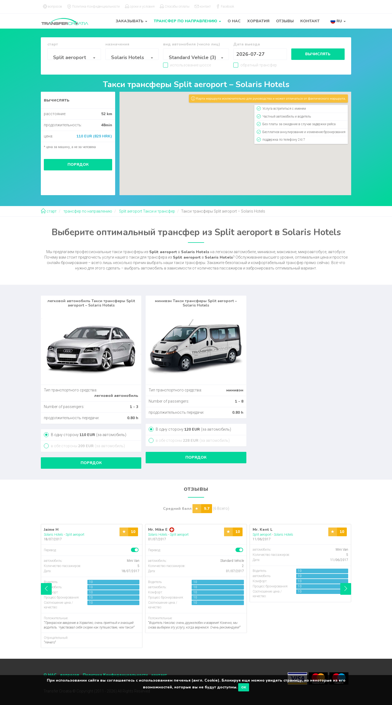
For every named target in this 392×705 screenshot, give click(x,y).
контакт (310, 21)
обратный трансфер (255, 65)
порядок (78, 164)
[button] (338, 21)
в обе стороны (87, 446)
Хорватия (258, 21)
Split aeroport (75, 535)
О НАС (234, 21)
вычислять (317, 54)
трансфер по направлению (87, 211)
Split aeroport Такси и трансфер (146, 211)
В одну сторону (88, 435)
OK (243, 687)
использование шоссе (193, 65)
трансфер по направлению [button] (187, 21)
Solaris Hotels (53, 535)
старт (49, 211)
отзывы (285, 21)
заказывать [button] (131, 21)
